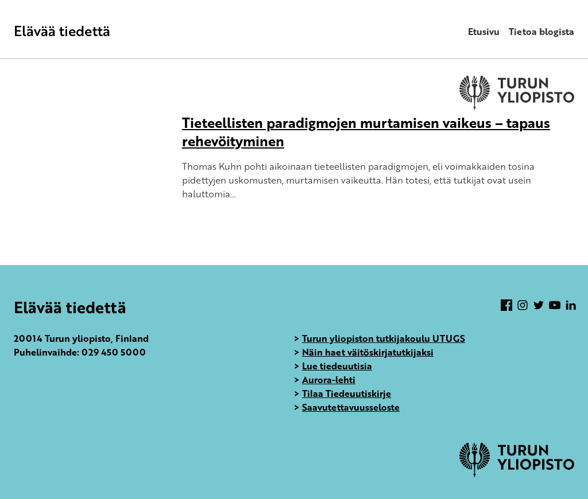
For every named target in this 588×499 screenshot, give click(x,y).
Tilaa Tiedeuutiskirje (346, 393)
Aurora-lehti (328, 380)
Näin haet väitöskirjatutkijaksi (368, 352)
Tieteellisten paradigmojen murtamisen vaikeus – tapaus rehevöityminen (366, 131)
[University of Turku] (516, 474)
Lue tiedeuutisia (337, 366)
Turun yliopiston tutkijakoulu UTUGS (383, 338)
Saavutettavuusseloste (351, 407)
